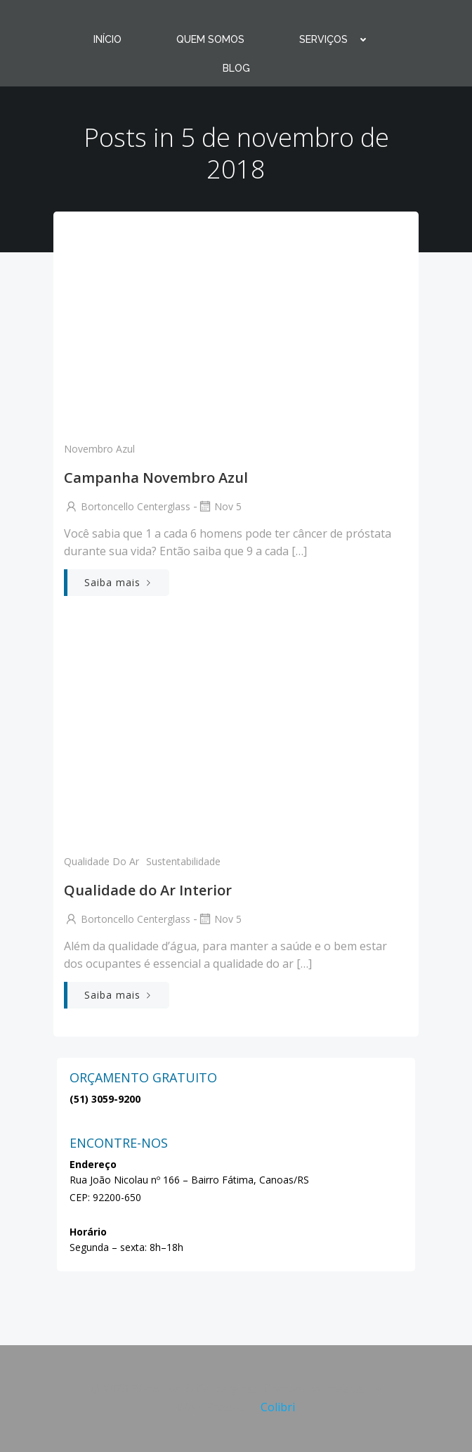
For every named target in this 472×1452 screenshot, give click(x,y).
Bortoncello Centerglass (127, 506)
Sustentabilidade (183, 861)
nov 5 (219, 506)
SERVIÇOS (339, 39)
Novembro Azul (99, 448)
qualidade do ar (101, 861)
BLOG (236, 68)
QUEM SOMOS (210, 39)
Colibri (278, 1407)
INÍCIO (107, 39)
